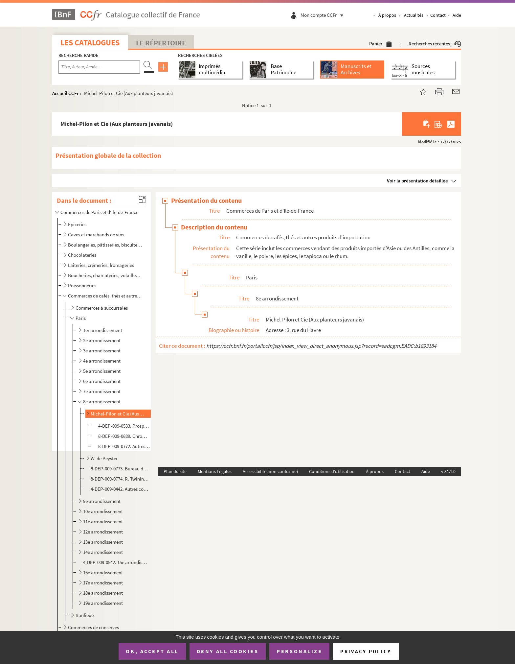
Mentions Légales (215, 471)
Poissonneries (82, 285)
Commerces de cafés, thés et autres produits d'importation (105, 296)
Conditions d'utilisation (332, 471)
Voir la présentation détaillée (417, 181)
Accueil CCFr (65, 93)
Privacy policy (365, 651)
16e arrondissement (103, 572)
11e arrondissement (103, 521)
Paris (81, 318)
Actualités (413, 15)
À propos (387, 15)
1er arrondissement (102, 330)
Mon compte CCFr (324, 15)
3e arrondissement (102, 350)
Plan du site (175, 471)
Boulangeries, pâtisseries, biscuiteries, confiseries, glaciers (105, 245)
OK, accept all (152, 651)
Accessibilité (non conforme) (270, 471)
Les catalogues (90, 42)
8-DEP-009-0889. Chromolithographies (124, 436)
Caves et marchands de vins (96, 234)
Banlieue (85, 615)
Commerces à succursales (102, 308)
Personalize (299, 651)
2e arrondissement (102, 340)
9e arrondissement (102, 501)
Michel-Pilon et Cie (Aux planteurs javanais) (117, 414)
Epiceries (77, 224)
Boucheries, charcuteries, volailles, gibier (105, 275)
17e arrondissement (103, 583)
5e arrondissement (102, 371)
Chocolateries (82, 255)
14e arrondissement (103, 552)
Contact (438, 15)
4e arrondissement (102, 361)
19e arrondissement (103, 603)
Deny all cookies (227, 651)
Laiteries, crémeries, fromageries (101, 265)
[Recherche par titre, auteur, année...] (99, 67)
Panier (380, 43)
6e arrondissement (102, 381)
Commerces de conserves (93, 627)
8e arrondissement (102, 401)
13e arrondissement (103, 542)
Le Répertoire (161, 42)
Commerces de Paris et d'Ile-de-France (99, 212)
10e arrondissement (103, 511)
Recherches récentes (435, 43)
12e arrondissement (103, 532)
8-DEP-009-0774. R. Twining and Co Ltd (120, 479)
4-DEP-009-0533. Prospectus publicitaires (124, 426)
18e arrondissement (103, 593)
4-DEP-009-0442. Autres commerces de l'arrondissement (120, 489)
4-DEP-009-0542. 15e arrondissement (116, 562)
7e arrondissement (102, 391)
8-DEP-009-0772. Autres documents (124, 446)
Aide (457, 15)
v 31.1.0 (448, 471)
